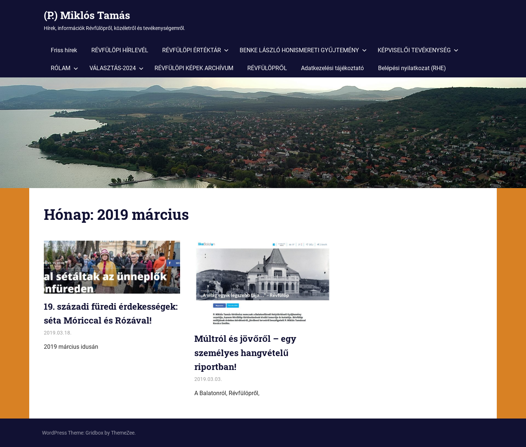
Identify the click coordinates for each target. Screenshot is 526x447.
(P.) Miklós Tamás (87, 15)
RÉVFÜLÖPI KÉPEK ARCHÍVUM (194, 68)
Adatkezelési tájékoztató (332, 68)
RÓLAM (64, 68)
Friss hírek (64, 50)
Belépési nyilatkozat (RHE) (412, 68)
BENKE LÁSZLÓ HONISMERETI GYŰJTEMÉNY (303, 50)
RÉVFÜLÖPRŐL (267, 68)
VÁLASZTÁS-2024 (116, 68)
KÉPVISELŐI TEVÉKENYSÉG (418, 50)
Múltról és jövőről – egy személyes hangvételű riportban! (245, 352)
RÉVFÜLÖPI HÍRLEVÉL (119, 50)
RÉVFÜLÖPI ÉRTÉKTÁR (195, 50)
